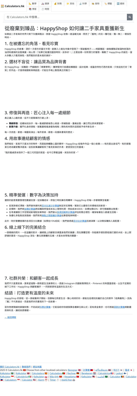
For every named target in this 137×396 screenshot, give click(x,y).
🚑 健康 (45, 3)
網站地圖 (37, 366)
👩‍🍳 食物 (95, 3)
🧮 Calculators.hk (12, 6)
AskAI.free (66, 379)
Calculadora (38, 373)
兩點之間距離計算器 (51, 215)
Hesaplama (70, 376)
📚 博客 (32, 9)
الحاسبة (100, 376)
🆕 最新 (120, 3)
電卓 (127, 370)
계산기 (116, 370)
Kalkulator (21, 373)
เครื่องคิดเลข (101, 370)
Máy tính (54, 376)
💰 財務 (58, 3)
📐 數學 (32, 3)
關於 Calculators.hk (10, 366)
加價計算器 (29, 208)
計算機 (86, 370)
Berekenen (87, 373)
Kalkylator (5, 373)
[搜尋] (130, 17)
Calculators (11, 379)
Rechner (71, 373)
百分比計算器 (80, 220)
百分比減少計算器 (50, 205)
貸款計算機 (119, 307)
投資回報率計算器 (66, 212)
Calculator (115, 376)
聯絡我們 (26, 366)
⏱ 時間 (45, 9)
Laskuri (119, 373)
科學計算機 (45, 307)
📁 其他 (70, 3)
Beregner (73, 370)
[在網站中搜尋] (65, 17)
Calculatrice (104, 373)
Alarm (41, 379)
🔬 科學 (83, 3)
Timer (53, 379)
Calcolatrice (22, 376)
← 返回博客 (10, 317)
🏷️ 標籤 (108, 3)
